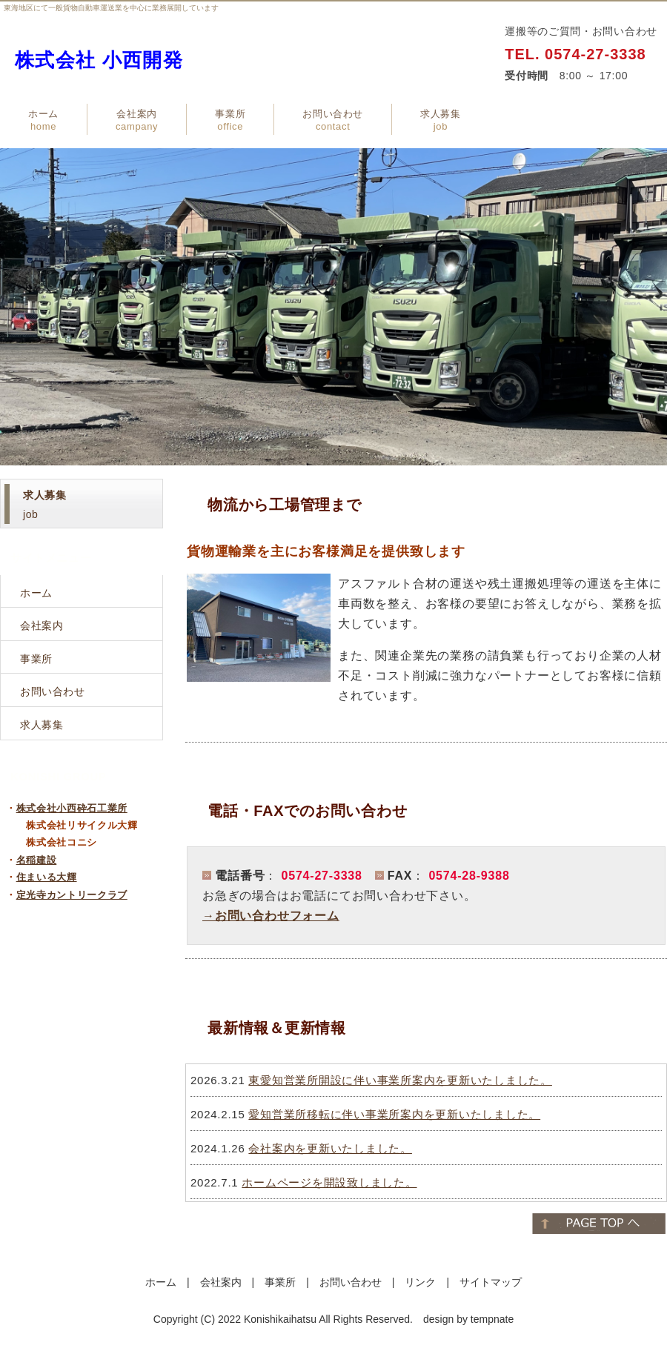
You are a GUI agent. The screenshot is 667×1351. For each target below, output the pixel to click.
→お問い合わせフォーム (270, 915)
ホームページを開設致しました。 (329, 1182)
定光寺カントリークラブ (71, 894)
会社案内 (137, 120)
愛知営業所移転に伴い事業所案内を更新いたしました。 (394, 1114)
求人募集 (440, 120)
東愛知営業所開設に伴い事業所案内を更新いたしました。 (400, 1080)
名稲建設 (36, 860)
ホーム (43, 120)
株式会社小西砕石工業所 (71, 808)
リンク (420, 1282)
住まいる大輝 (46, 877)
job (44, 505)
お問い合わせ (332, 120)
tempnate (492, 1319)
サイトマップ (490, 1282)
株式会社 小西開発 (99, 60)
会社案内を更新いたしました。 (330, 1148)
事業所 (230, 120)
